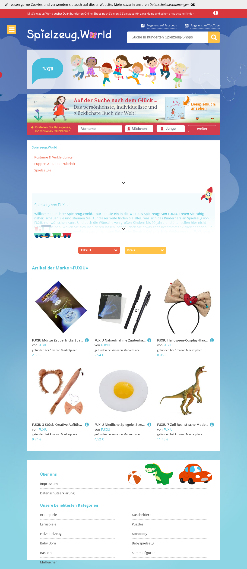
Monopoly (139, 533)
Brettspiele (48, 514)
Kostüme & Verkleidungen (54, 157)
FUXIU (43, 345)
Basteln (46, 552)
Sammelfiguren (143, 552)
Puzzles (137, 524)
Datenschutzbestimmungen (169, 4)
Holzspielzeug (51, 533)
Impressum (49, 483)
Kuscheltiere (141, 514)
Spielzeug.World (44, 147)
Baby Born (48, 543)
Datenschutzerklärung (57, 493)
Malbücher (48, 562)
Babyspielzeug (143, 543)
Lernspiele (48, 524)
